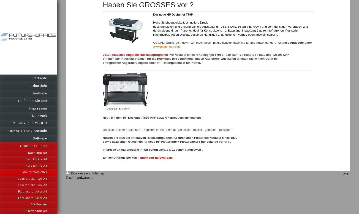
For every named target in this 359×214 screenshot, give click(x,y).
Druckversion (78, 173)
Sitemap (98, 173)
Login (346, 173)
